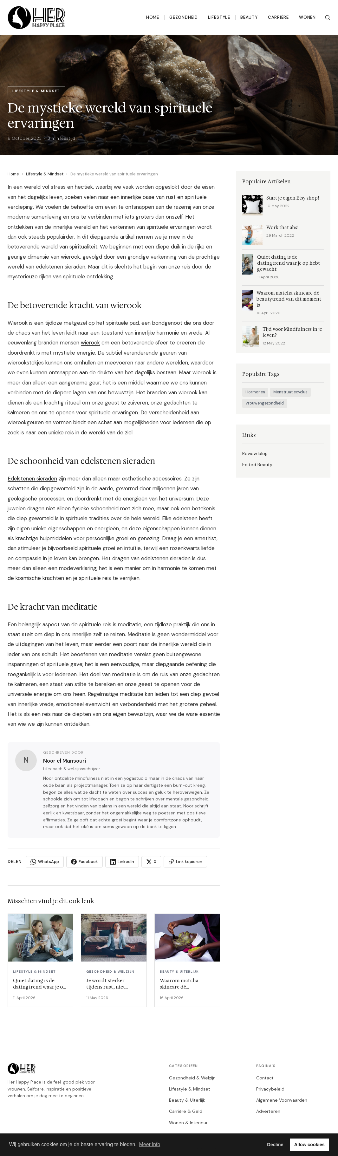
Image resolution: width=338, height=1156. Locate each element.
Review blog (255, 453)
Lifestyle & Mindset (44, 174)
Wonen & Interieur (188, 1122)
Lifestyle (219, 17)
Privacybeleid (270, 1089)
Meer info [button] (149, 1144)
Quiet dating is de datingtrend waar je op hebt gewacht (288, 263)
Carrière (278, 17)
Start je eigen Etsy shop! (292, 198)
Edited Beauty (257, 464)
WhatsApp (44, 862)
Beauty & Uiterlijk (187, 1100)
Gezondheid (183, 17)
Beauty (249, 17)
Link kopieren (185, 862)
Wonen (307, 17)
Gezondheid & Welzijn (192, 1078)
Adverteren (268, 1111)
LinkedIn (122, 862)
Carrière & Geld (185, 1111)
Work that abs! (282, 228)
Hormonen (255, 392)
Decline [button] (275, 1144)
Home (152, 17)
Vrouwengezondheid (264, 403)
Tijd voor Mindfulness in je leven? (292, 332)
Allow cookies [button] (309, 1144)
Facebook (84, 862)
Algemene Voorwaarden (281, 1100)
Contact (265, 1078)
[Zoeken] (327, 17)
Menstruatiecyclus (290, 392)
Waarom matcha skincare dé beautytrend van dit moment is (289, 299)
